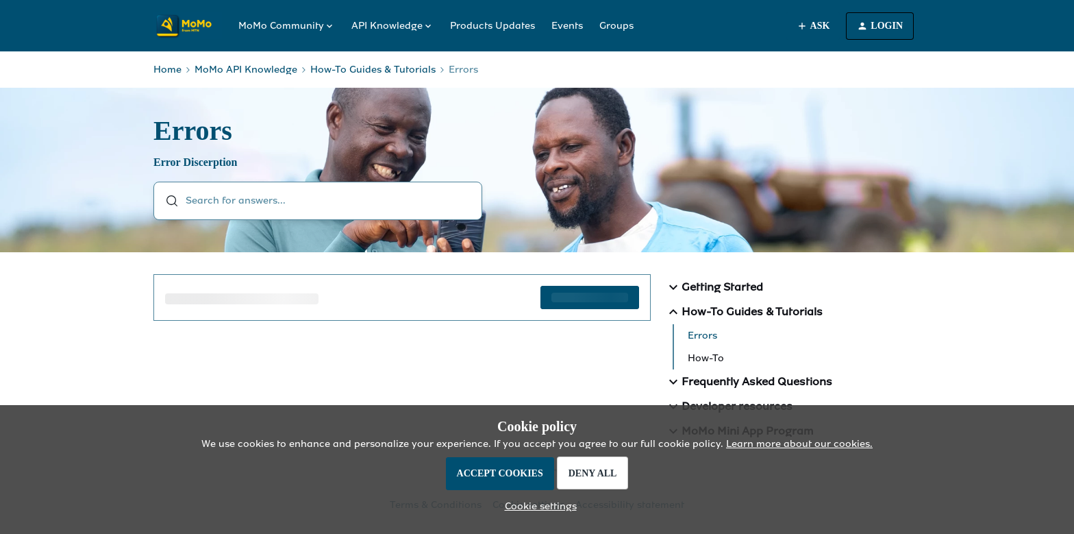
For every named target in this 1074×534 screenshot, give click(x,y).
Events (567, 25)
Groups (616, 25)
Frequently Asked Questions (748, 382)
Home (167, 69)
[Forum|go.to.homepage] (187, 26)
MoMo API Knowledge (246, 69)
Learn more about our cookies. (799, 443)
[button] (537, 506)
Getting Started (714, 287)
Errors (702, 335)
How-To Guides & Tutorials (373, 69)
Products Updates (492, 25)
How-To (706, 358)
